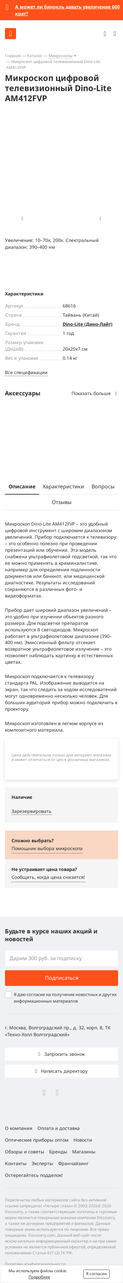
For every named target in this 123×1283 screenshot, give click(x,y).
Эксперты (42, 1163)
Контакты (16, 1163)
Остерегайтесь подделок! (34, 1175)
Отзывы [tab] (62, 502)
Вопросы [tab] (103, 486)
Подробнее (39, 1277)
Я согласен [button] (96, 1273)
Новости (82, 1140)
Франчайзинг (73, 1163)
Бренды (58, 1151)
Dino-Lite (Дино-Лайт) (88, 324)
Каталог (34, 55)
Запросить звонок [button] (64, 1054)
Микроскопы (60, 55)
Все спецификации (26, 372)
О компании (18, 1128)
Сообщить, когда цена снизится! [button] (48, 877)
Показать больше (95, 393)
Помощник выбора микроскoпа (47, 848)
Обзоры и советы (24, 1151)
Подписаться (61, 977)
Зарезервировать (31, 811)
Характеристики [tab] (63, 486)
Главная (13, 55)
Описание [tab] (22, 486)
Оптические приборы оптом (37, 1140)
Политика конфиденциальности (35, 1264)
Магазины (83, 1151)
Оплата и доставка (58, 1128)
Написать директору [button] (64, 1071)
